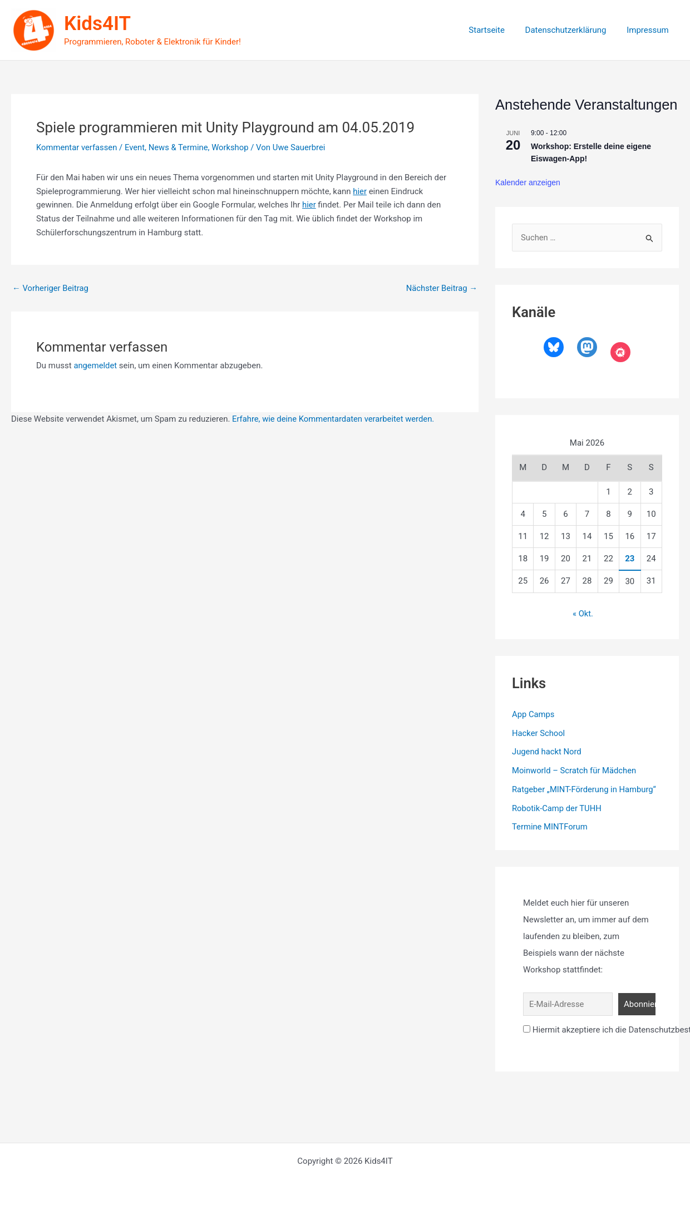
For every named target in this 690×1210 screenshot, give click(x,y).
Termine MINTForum (550, 827)
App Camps (533, 714)
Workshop (233, 147)
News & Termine (180, 147)
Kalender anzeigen (527, 182)
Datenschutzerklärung (571, 30)
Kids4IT (97, 23)
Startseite (496, 30)
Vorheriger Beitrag (51, 288)
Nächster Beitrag (441, 288)
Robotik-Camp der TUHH (557, 808)
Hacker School (539, 733)
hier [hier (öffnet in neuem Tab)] (360, 191)
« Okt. (583, 614)
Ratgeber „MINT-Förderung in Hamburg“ (585, 789)
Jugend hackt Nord (547, 752)
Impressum (650, 30)
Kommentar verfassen (77, 147)
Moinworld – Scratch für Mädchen (575, 770)
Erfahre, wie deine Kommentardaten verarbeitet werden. (334, 419)
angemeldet (95, 365)
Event (136, 147)
